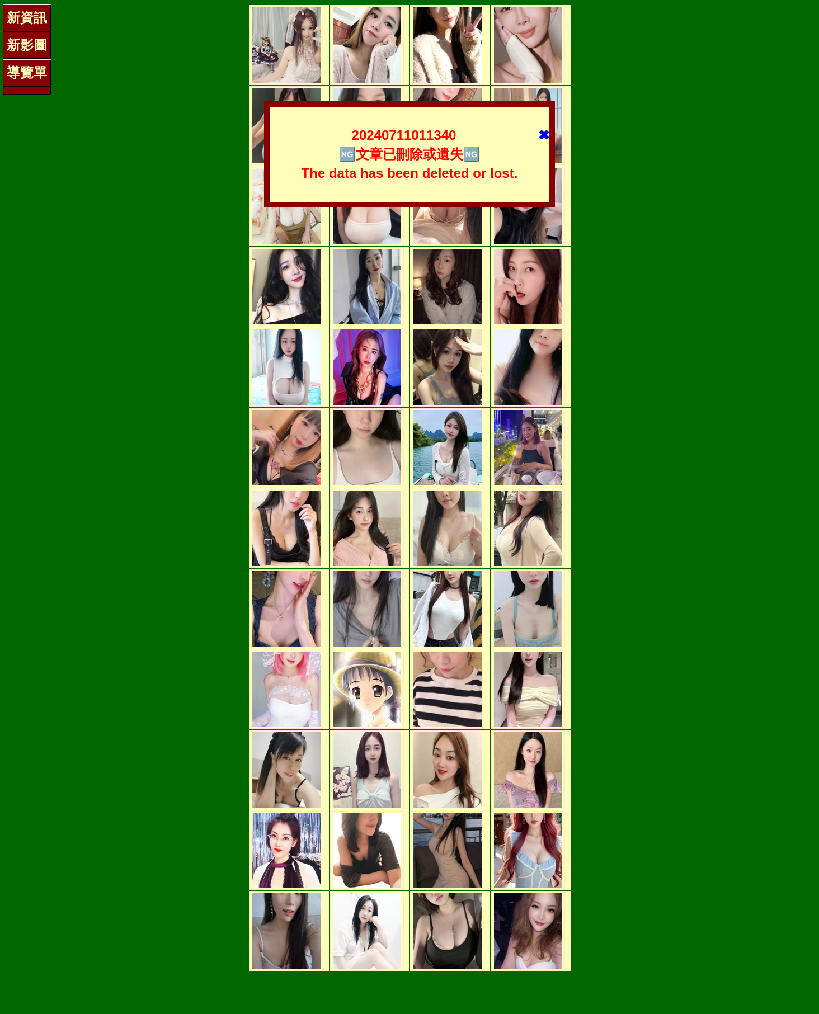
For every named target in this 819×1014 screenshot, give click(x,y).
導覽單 (27, 72)
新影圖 (27, 45)
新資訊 (27, 17)
